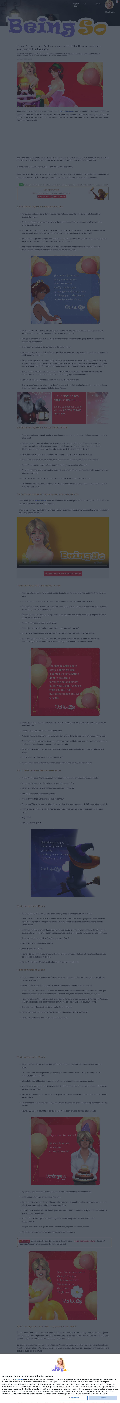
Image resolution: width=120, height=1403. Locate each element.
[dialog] (60, 1378)
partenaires (19, 1379)
